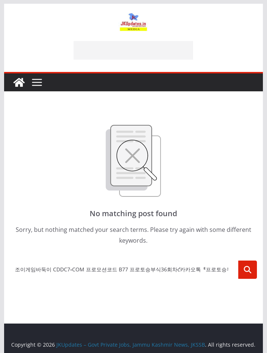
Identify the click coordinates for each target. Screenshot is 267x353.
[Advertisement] (133, 50)
